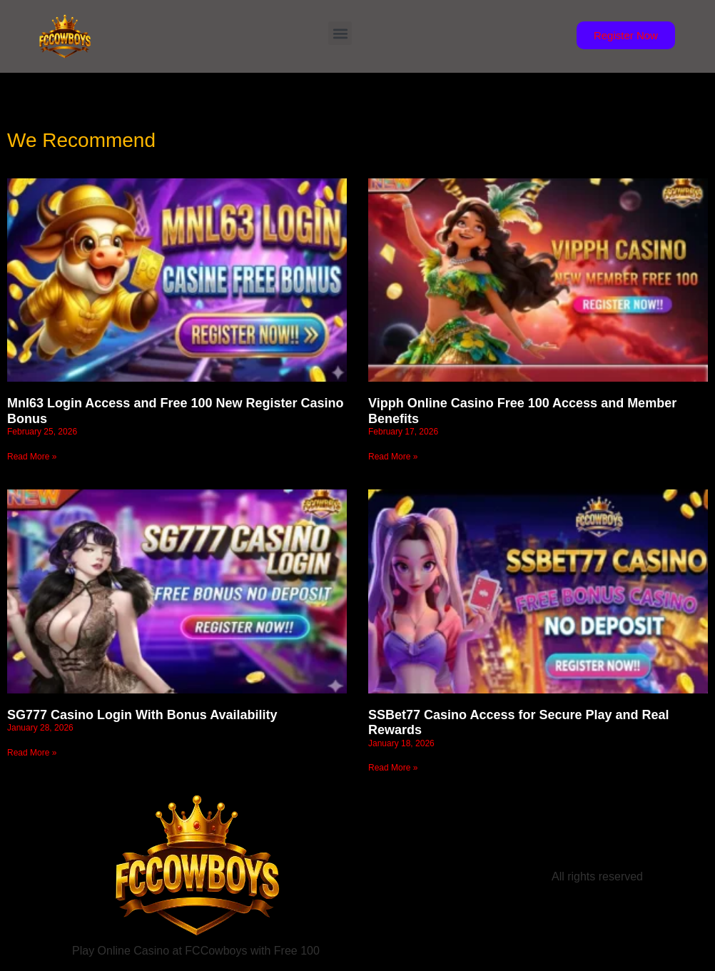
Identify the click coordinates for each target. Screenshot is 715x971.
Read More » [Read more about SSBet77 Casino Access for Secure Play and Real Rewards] (392, 768)
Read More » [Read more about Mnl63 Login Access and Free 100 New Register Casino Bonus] (31, 457)
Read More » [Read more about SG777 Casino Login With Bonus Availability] (31, 753)
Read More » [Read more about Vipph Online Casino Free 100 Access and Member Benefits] (392, 457)
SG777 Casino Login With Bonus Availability (142, 715)
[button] (340, 33)
